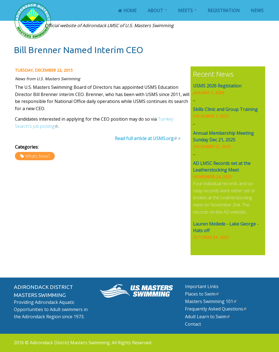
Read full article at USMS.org (146, 138)
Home (127, 10)
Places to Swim (202, 294)
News (257, 10)
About (157, 10)
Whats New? (37, 156)
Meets (187, 10)
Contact (193, 324)
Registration (224, 10)
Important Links (201, 286)
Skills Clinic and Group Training (225, 109)
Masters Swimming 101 (210, 301)
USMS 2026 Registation (217, 86)
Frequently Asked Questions (215, 309)
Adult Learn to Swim (207, 317)
